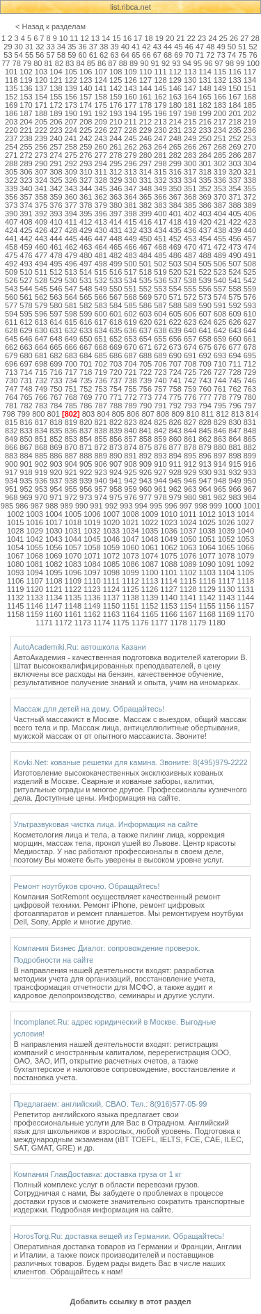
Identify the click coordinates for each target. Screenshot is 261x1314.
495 (55, 263)
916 (250, 464)
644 (250, 330)
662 (11, 347)
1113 (149, 581)
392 (41, 213)
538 (190, 280)
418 (175, 222)
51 (242, 46)
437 (204, 230)
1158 (15, 614)
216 (204, 122)
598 (71, 314)
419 (190, 222)
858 (145, 439)
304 (250, 163)
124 (100, 80)
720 (115, 372)
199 (204, 113)
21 (180, 38)
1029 (34, 531)
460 (41, 247)
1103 (206, 572)
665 (55, 347)
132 (220, 80)
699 (55, 364)
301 (204, 163)
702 (100, 364)
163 (175, 97)
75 (242, 55)
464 (100, 247)
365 (145, 197)
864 (234, 439)
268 (220, 147)
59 (72, 55)
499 (115, 263)
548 (85, 289)
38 (104, 46)
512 (55, 272)
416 (145, 222)
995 (156, 506)
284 (204, 155)
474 (250, 247)
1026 (226, 522)
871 (85, 447)
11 (74, 38)
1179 (197, 622)
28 (255, 38)
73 (221, 55)
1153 (168, 606)
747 (11, 389)
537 (175, 280)
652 (115, 339)
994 (141, 506)
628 (11, 330)
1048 (149, 539)
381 (130, 205)
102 (25, 71)
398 (130, 213)
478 (55, 255)
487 (190, 255)
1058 (92, 547)
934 (11, 480)
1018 (73, 522)
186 (11, 113)
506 (220, 263)
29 (7, 46)
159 (115, 97)
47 (200, 46)
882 (250, 447)
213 (160, 122)
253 (250, 138)
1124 (111, 589)
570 (160, 297)
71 (200, 55)
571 (175, 297)
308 (55, 172)
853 (71, 439)
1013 (226, 514)
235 (234, 130)
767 (55, 397)
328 (100, 180)
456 (234, 238)
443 (41, 238)
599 (85, 314)
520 (175, 272)
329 (115, 180)
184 (234, 105)
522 (204, 272)
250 (204, 138)
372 (250, 197)
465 (115, 247)
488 (204, 255)
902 (41, 464)
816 (25, 422)
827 (190, 422)
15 (116, 38)
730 (11, 380)
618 (115, 322)
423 (250, 222)
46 (189, 46)
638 (160, 330)
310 (85, 172)
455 (220, 238)
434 (160, 230)
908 (130, 464)
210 (115, 122)
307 (41, 172)
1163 (111, 614)
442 (25, 238)
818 (55, 422)
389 (250, 205)
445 (71, 238)
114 (204, 71)
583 (100, 305)
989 (67, 506)
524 (234, 272)
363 (115, 197)
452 (175, 238)
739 (145, 380)
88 (123, 63)
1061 (149, 547)
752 (85, 389)
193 (115, 113)
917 (11, 472)
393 (55, 213)
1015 (15, 522)
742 (190, 380)
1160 (53, 614)
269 (234, 147)
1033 (111, 531)
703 (115, 364)
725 (190, 372)
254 (11, 147)
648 (55, 339)
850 (25, 439)
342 (55, 188)
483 (130, 255)
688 (145, 355)
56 (39, 55)
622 (175, 322)
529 (55, 280)
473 (234, 247)
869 (55, 447)
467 (145, 247)
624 (204, 322)
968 (11, 497)
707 (175, 364)
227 (115, 130)
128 (160, 80)
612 (25, 322)
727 (220, 372)
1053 (245, 539)
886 (55, 455)
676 (220, 347)
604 (160, 314)
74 (232, 55)
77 (5, 63)
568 (130, 297)
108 (115, 71)
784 (55, 405)
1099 (130, 572)
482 (115, 255)
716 (55, 372)
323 (25, 180)
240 (55, 138)
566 (100, 297)
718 (85, 372)
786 (85, 405)
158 (100, 97)
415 (130, 222)
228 (130, 130)
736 (100, 380)
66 (146, 55)
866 (11, 447)
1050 (188, 539)
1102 (188, 572)
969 (25, 497)
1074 (149, 556)
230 (160, 130)
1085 (111, 564)
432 (130, 230)
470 (190, 247)
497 (85, 263)
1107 (34, 581)
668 (100, 347)
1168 (206, 614)
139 (71, 88)
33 (51, 46)
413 (100, 222)
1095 (53, 572)
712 (250, 364)
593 (250, 305)
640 (190, 330)
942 (130, 480)
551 (130, 289)
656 (175, 339)
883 (11, 455)
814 (252, 414)
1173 (82, 622)
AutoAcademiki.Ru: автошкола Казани (79, 647)
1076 (188, 556)
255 (25, 147)
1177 (159, 622)
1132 (15, 597)
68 (168, 55)
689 (160, 355)
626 (234, 322)
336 (220, 180)
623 (190, 322)
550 (115, 289)
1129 (206, 589)
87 (112, 63)
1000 (232, 506)
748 (25, 389)
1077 (206, 556)
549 (100, 289)
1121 (53, 589)
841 (145, 430)
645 (11, 339)
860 (175, 439)
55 (29, 55)
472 (220, 247)
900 (11, 464)
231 (175, 130)
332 (160, 180)
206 (55, 122)
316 (175, 172)
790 (145, 405)
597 (55, 314)
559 (250, 289)
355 (250, 188)
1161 (73, 614)
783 (41, 405)
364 (130, 197)
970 (41, 497)
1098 (111, 572)
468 (160, 247)
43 (157, 46)
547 (71, 289)
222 (41, 130)
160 (130, 97)
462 (71, 247)
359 (55, 197)
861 (190, 439)
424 (11, 230)
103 (41, 71)
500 (130, 263)
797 (250, 405)
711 (234, 364)
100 (252, 63)
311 (100, 172)
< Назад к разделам (50, 26)
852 (55, 439)
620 (145, 322)
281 (160, 155)
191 (85, 113)
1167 (188, 614)
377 (71, 205)
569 (145, 297)
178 (145, 105)
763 (250, 389)
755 (130, 389)
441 (11, 238)
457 (250, 238)
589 (190, 305)
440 (250, 230)
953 (41, 489)
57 (51, 55)
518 (145, 272)
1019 (92, 522)
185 (250, 105)
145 (160, 88)
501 (145, 263)
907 (115, 464)
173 (71, 105)
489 (220, 255)
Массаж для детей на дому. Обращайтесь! (88, 709)
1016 (34, 522)
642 (220, 330)
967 (250, 489)
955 (71, 489)
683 (71, 355)
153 (25, 97)
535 (145, 280)
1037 (188, 531)
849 (11, 439)
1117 (226, 581)
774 (160, 397)
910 (160, 464)
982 (220, 497)
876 (160, 447)
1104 (226, 572)
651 (100, 339)
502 (160, 263)
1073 (130, 556)
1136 (92, 597)
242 (85, 138)
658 (204, 339)
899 (250, 455)
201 (234, 113)
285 (220, 155)
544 (25, 289)
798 (8, 414)
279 (130, 155)
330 (130, 180)
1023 (168, 522)
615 (71, 322)
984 (250, 497)
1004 (53, 514)
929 (190, 472)
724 (175, 372)
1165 (149, 614)
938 (71, 480)
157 (85, 97)
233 (204, 130)
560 (11, 297)
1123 (92, 589)
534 (130, 280)
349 (160, 188)
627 (250, 322)
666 (71, 347)
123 (85, 80)
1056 (53, 547)
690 (175, 355)
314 (145, 172)
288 (11, 163)
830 (234, 422)
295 (115, 163)
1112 (130, 581)
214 (175, 122)
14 (106, 38)
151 (250, 88)
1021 (130, 522)
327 (85, 180)
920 (55, 472)
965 (220, 489)
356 (11, 197)
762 (234, 389)
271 (11, 155)
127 (145, 80)
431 (115, 230)
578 (25, 305)
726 (204, 372)
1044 (73, 539)
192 (100, 113)
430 (100, 230)
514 (85, 272)
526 (11, 280)
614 (55, 322)
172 (55, 105)
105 (71, 71)
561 (25, 297)
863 (220, 439)
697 (25, 364)
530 (71, 280)
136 (25, 88)
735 (85, 380)
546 (55, 289)
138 (55, 88)
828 (204, 422)
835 (55, 430)
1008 (130, 514)
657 (190, 339)
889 (100, 455)
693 (220, 355)
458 (11, 247)
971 (55, 497)
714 (25, 372)
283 (190, 155)
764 (11, 397)
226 (100, 130)
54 (19, 55)
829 (220, 422)
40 (125, 46)
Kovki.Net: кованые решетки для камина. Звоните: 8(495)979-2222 (130, 762)
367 (175, 197)
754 (115, 389)
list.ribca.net (130, 7)
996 (170, 506)
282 (175, 155)
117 (250, 71)
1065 (226, 547)
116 (234, 71)
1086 (130, 564)
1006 (92, 514)
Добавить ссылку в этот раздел (130, 1301)
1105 (245, 572)
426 (41, 230)
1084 (92, 564)
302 (220, 163)
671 (145, 347)
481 (100, 255)
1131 (245, 589)
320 (234, 172)
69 (178, 55)
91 (155, 63)
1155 (206, 606)
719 (100, 372)
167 (234, 97)
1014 (245, 514)
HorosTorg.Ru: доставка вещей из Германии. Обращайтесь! (118, 1236)
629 (25, 330)
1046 (111, 539)
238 (25, 138)
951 (11, 489)
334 (190, 180)
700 (71, 364)
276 (85, 155)
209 (100, 122)
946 (190, 480)
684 (85, 355)
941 (115, 480)
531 (85, 280)
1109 (73, 581)
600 (100, 314)
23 (202, 38)
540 (220, 280)
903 (55, 464)
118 (11, 80)
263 (145, 147)
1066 (245, 547)
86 (101, 63)
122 (71, 80)
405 (234, 213)
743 (204, 380)
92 (165, 63)
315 (160, 172)
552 (145, 289)
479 (71, 255)
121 (55, 80)
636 (130, 330)
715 (41, 372)
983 (234, 497)
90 (144, 63)
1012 (206, 514)
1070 (73, 556)
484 (145, 255)
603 (145, 314)
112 (175, 71)
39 (114, 46)
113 (190, 71)
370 (220, 197)
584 (115, 305)
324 (41, 180)
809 (177, 414)
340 (25, 188)
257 (55, 147)
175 (100, 105)
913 (204, 464)
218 (234, 122)
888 (85, 455)
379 (100, 205)
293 (85, 163)
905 (85, 464)
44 (168, 46)
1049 (168, 539)
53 (7, 55)
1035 (149, 531)
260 (100, 147)
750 (55, 389)
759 (190, 389)
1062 (168, 547)
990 (81, 506)
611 (11, 322)
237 (11, 138)
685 (100, 355)
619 (130, 322)
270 (250, 147)
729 (250, 372)
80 (37, 63)
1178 (178, 622)
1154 (188, 606)
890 (115, 455)
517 (130, 272)
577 (11, 305)
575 (234, 297)
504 (190, 263)
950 (250, 480)
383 (160, 205)
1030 (53, 531)
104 (55, 71)
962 (175, 489)
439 (234, 230)
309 (71, 172)
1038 (206, 531)
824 (145, 422)
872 (100, 447)
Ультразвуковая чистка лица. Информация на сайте (105, 824)
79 (27, 63)
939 (85, 480)
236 (250, 130)
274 (55, 155)
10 (63, 38)
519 (160, 272)
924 (115, 472)
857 (130, 439)
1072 (111, 556)
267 (204, 147)
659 (220, 339)
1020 (111, 522)
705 (145, 364)
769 (85, 397)
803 (88, 414)
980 (190, 497)
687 (130, 355)
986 (21, 506)
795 (220, 405)
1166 (168, 614)
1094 (34, 572)
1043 (53, 539)
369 (204, 197)
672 (160, 347)
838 (100, 430)
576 (250, 297)
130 (190, 80)
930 (204, 472)
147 (190, 88)
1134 (53, 597)
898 (234, 455)
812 (222, 414)
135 (11, 88)
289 (25, 163)
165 (204, 97)
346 (115, 188)
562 (41, 297)
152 (11, 97)
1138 (130, 597)
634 (100, 330)
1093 (15, 572)
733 (55, 380)
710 (220, 364)
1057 (73, 547)
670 (130, 347)
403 (204, 213)
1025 (206, 522)
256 (41, 147)
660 (234, 339)
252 (234, 138)
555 (190, 289)
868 (41, 447)
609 (234, 314)
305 (11, 172)
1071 (92, 556)
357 (25, 197)
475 (11, 255)
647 (41, 339)
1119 (15, 589)
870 (71, 447)
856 (115, 439)
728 (234, 372)
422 (234, 222)
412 (85, 222)
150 (234, 88)
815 (11, 422)
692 (204, 355)
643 (234, 330)
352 (204, 188)
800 (38, 414)
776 (190, 397)
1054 (15, 547)
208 (85, 122)
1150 (111, 606)
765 (25, 397)
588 (175, 305)
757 (160, 389)
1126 (149, 589)
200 (220, 113)
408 (25, 222)
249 (190, 138)
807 (147, 414)
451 (160, 238)
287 (250, 155)
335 (204, 180)
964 (204, 489)
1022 (149, 522)
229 (145, 130)
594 (11, 314)
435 (175, 230)
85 (91, 63)
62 (104, 55)
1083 (73, 564)
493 (25, 263)
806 (133, 414)
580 (55, 305)
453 (190, 238)
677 (234, 347)
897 (220, 455)
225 (85, 130)
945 (175, 480)
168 (250, 97)
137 (41, 88)
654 (145, 339)
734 (71, 380)
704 (130, 364)
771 (115, 397)
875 (145, 447)
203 (11, 122)
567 (115, 297)
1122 (73, 589)
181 (190, 105)
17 (138, 38)
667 (85, 347)
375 (41, 205)
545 (41, 289)
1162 (92, 614)
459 (25, 247)
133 (234, 80)
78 (17, 63)
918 (25, 472)
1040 (245, 531)
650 (85, 339)
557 (220, 289)
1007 (111, 514)
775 (175, 397)
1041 (15, 539)
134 (250, 80)
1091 (226, 564)
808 (163, 414)
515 (100, 272)
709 (204, 364)
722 (145, 372)
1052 (226, 539)
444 (55, 238)
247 (160, 138)
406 (250, 213)
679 (11, 355)
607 (204, 314)
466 (130, 247)
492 (11, 263)
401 (175, 213)
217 (220, 122)
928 (175, 472)
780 (250, 397)
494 (41, 263)
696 (11, 364)
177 (130, 105)
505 (204, 263)
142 (115, 88)
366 (160, 197)
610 (250, 314)
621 (160, 322)
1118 (245, 581)
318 (204, 172)
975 (115, 497)
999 (215, 506)
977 (145, 497)
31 (29, 46)
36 (82, 46)
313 (130, 172)
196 (160, 113)
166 (220, 97)
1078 (226, 556)
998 (200, 506)
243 (100, 138)
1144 (245, 597)
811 (207, 414)
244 (115, 138)
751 (71, 389)
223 (55, 130)
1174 (101, 622)
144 (145, 88)
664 (41, 347)
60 (82, 55)
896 (204, 455)
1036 (168, 531)
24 (212, 38)
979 (175, 497)
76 (252, 55)
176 (115, 105)
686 (115, 355)
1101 (168, 572)
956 (85, 489)
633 (85, 330)
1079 (245, 556)
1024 (188, 522)
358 (41, 197)
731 (25, 380)
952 (25, 489)
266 (190, 147)
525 (250, 272)
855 (100, 439)
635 (115, 330)
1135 (73, 597)
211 (130, 122)
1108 (53, 581)
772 (130, 397)
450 (145, 238)
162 (160, 97)
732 (41, 380)
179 (160, 105)
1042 (34, 539)
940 (100, 480)
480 (85, 255)
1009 (149, 514)
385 (190, 205)
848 (250, 430)
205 (41, 122)
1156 (226, 606)
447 (100, 238)
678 (250, 347)
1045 (92, 539)
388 (234, 205)
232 (190, 130)
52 (252, 46)
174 (85, 105)
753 (100, 389)
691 (190, 355)
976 (130, 497)
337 (234, 180)
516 (115, 272)
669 (115, 347)
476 (25, 255)
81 (48, 63)
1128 (188, 589)
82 (59, 63)
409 (41, 222)
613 (41, 322)
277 (100, 155)
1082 (53, 564)
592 (234, 305)
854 (85, 439)
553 (160, 289)
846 (220, 430)
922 (85, 472)
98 (230, 63)
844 (190, 430)
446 (85, 238)
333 (175, 180)
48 (210, 46)
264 (160, 147)
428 (71, 230)
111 (160, 71)
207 (71, 122)
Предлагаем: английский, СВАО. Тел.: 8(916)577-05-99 (110, 1104)
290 (41, 163)
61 (93, 55)
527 (25, 280)
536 (160, 280)
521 (190, 272)
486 (175, 255)
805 (118, 414)
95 (197, 63)
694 (234, 355)
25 (223, 38)
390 (11, 213)
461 (55, 247)
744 (220, 380)
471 (204, 247)
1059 (111, 547)
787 (100, 405)
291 (55, 163)
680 (25, 355)
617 (100, 322)
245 (130, 138)
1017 (53, 522)
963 (190, 489)
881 (234, 447)
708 (190, 364)
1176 (140, 622)
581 (71, 305)
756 (145, 389)
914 (220, 464)
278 (115, 155)
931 (220, 472)
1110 (92, 581)
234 (220, 130)
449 (130, 238)
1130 (226, 589)
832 (11, 430)
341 (41, 188)
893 (160, 455)
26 (234, 38)
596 (41, 314)
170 (25, 105)
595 (25, 314)
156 (71, 97)
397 (115, 213)
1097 (92, 572)
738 (130, 380)
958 (115, 489)
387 (220, 205)
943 (145, 480)
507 (234, 263)
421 (220, 222)
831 (250, 422)
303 (234, 163)
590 (204, 305)
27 (244, 38)
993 (126, 506)
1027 (245, 522)
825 (160, 422)
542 (250, 280)
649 (71, 339)
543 (11, 289)
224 (71, 130)
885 (41, 455)
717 (71, 372)
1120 (34, 589)
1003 (34, 514)
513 (71, 272)
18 (148, 38)
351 (190, 188)
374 (25, 205)
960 (145, 489)
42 (146, 46)
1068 (34, 556)
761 (220, 389)
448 (115, 238)
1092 (245, 564)
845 (204, 430)
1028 (15, 531)
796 (234, 405)
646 (25, 339)
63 (114, 55)
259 (85, 147)
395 (85, 213)
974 (100, 497)
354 (234, 188)
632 (71, 330)
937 (55, 480)
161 (145, 97)
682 (55, 355)
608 (220, 314)
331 (145, 180)
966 (234, 489)
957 (100, 489)
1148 (73, 606)
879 (204, 447)
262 (130, 147)
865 (250, 439)
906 (100, 464)
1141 (188, 597)
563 (55, 297)
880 (220, 447)
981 (204, 497)
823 (130, 422)
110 (145, 71)
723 (160, 372)
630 (41, 330)
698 (41, 364)
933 (250, 472)
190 (71, 113)
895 (190, 455)
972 (71, 497)
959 (130, 489)
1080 (15, 564)
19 (159, 38)
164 (190, 97)
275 (71, 155)
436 (190, 230)
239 (41, 138)
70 (189, 55)
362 (100, 197)
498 (100, 263)
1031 (73, 531)
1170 (245, 614)
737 (115, 380)
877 (175, 447)
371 (234, 197)
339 (11, 188)
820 (85, 422)
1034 (130, 531)
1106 (15, 581)
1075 (168, 556)
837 (85, 430)
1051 (206, 539)
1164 (130, 614)
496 (71, 263)
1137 (111, 597)
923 (100, 472)
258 (71, 147)
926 (145, 472)
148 (204, 88)
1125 (130, 589)
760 (204, 389)
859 (160, 439)
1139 (149, 597)
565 (85, 297)
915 (234, 464)
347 (130, 188)
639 (175, 330)
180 (175, 105)
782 (25, 405)
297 (145, 163)
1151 (130, 606)
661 (250, 339)
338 (250, 180)
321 (250, 172)
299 (175, 163)
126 (130, 80)
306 (25, 172)
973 (85, 497)
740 (160, 380)
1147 (53, 606)
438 (220, 230)
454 (204, 238)
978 (160, 497)
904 (71, 464)
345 (100, 188)
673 (175, 347)
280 (145, 155)
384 (175, 205)
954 (55, 489)
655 (160, 339)
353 (220, 188)
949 (234, 480)
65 (136, 55)
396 (100, 213)
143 (130, 88)
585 (130, 305)
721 (130, 372)
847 (234, 430)
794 (204, 405)
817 (41, 422)
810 (193, 414)
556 (204, 289)
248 (175, 138)
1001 (252, 506)
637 (145, 330)
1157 (245, 606)
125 (115, 80)
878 (190, 447)
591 (220, 305)
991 (96, 506)
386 (204, 205)
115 (220, 71)
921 (71, 472)
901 (25, 464)
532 (100, 280)
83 (69, 63)
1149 (92, 606)
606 (190, 314)
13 (95, 38)
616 (85, 322)
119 (25, 80)
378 (85, 205)
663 (25, 347)
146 (175, 88)
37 (93, 46)
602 (130, 314)
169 (11, 105)
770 (100, 397)
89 (133, 63)
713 (11, 372)
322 (11, 180)
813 (237, 414)
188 (41, 113)
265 (175, 147)
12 (85, 38)
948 (220, 480)
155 (55, 97)
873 (115, 447)
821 (100, 422)
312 (115, 172)
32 (39, 46)
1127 (168, 589)
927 (160, 472)
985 (7, 506)
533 (115, 280)
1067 (15, 556)
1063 (188, 547)
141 (100, 88)
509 (11, 272)
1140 (168, 597)
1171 (43, 622)
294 (100, 163)
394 (71, 213)
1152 (149, 606)
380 (115, 205)
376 (55, 205)
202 (250, 113)
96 (208, 63)
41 (136, 46)
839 (115, 430)
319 (220, 172)
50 (232, 46)
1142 (206, 597)
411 (71, 222)
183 (220, 105)
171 (41, 105)
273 (41, 155)
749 (41, 389)
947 (204, 480)
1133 (34, 597)
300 (190, 163)
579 (41, 305)
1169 (226, 614)
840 (130, 430)
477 (41, 255)
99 (240, 63)
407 (11, 222)
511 (41, 272)
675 (204, 347)
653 (130, 339)
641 (204, 330)
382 (145, 205)
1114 (168, 581)
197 (175, 113)
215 (190, 122)
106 (85, 71)
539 (204, 280)
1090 (206, 564)
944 (160, 480)
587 (160, 305)
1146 (34, 606)
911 (175, 464)
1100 (149, 572)
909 (145, 464)
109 (130, 71)
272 (25, 155)
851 (41, 439)
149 (220, 88)
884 (25, 455)
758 (175, 389)
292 (71, 163)
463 (85, 247)
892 (145, 455)
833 (25, 430)
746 (250, 380)
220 (11, 130)
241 (71, 138)
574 (220, 297)
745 (234, 380)
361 (85, 197)
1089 (188, 564)
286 (234, 155)
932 (234, 472)
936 (41, 480)
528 (41, 280)
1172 (63, 622)
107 (100, 71)
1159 (34, 614)
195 (145, 113)
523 (220, 272)
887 (71, 455)
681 (41, 355)
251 (220, 138)
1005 (73, 514)
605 (175, 314)
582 (85, 305)
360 (71, 197)
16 (127, 38)
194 (130, 113)
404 (220, 213)
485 (160, 255)
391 (25, 213)
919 (41, 472)
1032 (92, 531)
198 (190, 113)
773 (145, 397)
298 (160, 163)
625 (220, 322)
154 (41, 97)
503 (175, 263)
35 (72, 46)
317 (190, 172)
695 (250, 355)
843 (175, 430)
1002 (15, 514)
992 (111, 506)
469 (175, 247)
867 (25, 447)
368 (190, 197)
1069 (53, 556)
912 (190, 464)
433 (145, 230)
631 (55, 330)
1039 (226, 531)
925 (130, 472)
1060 (130, 547)
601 (115, 314)
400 (160, 213)
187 (25, 113)
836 (71, 430)
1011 (188, 514)
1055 (34, 547)
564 (71, 297)
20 (170, 38)
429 (85, 230)
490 (234, 255)
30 (19, 46)
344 (85, 188)
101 (11, 71)
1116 (206, 581)
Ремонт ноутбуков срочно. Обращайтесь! (86, 886)
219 (250, 122)
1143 (226, 597)
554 (175, 289)
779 (234, 397)
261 (115, 147)
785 (71, 405)
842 (160, 430)
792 (175, 405)
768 (71, 397)
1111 (111, 581)
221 (25, 130)
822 (115, 422)
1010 (168, 514)
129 (175, 80)
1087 (149, 564)
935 (25, 480)
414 (115, 222)
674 (190, 347)
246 (145, 138)
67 (157, 55)
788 (115, 405)
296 (130, 163)
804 (103, 414)
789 (130, 405)
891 (130, 455)
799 (23, 414)
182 (204, 105)
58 (61, 55)
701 (85, 364)
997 (186, 506)
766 (41, 397)
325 (55, 180)
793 (190, 405)
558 (234, 289)
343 (71, 188)
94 (187, 63)
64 (125, 55)
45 (178, 46)
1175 (120, 622)
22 (191, 38)
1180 (216, 622)
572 (190, 297)
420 (204, 222)
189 (55, 113)
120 (41, 80)
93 (176, 63)
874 (130, 447)
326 (71, 180)
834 (41, 430)
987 (37, 506)
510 (25, 272)
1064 (206, 547)
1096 (73, 572)
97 (218, 63)
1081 (34, 564)
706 (160, 364)
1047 (130, 539)
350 (175, 188)
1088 (168, 564)
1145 (15, 606)
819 (71, 422)
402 (190, 213)
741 (175, 380)
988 (51, 506)
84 (80, 63)
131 (204, 80)
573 (204, 297)
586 (145, 305)
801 (53, 414)
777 (204, 397)
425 (25, 230)
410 (55, 222)
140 (85, 88)
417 (160, 222)
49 (221, 46)
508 (250, 263)
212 (145, 122)
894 (175, 455)
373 (11, 205)
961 (160, 489)
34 (61, 46)
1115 (188, 581)
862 (204, 439)
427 (55, 230)
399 (145, 213)
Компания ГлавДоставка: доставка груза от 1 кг (97, 1174)
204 (25, 122)
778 (220, 397)
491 (250, 255)
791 (160, 405)
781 (11, 405)
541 (234, 280)
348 (145, 188)
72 (210, 55)
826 (175, 422)
